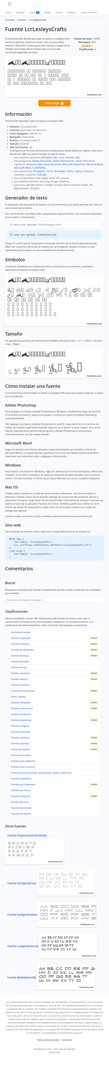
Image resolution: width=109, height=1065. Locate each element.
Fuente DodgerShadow (51, 915)
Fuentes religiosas (20, 796)
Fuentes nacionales (21, 807)
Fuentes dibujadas (20, 702)
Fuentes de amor (20, 802)
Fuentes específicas (21, 778)
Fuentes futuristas (20, 731)
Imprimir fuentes (20, 684)
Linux (61, 157)
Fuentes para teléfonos (23, 761)
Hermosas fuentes (20, 632)
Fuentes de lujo (19, 667)
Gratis (8, 12)
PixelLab (41, 174)
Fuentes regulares (20, 673)
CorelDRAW (38, 167)
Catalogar (20, 12)
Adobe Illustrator (52, 164)
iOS (77, 157)
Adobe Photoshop (42, 160)
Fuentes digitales (20, 743)
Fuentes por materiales (23, 784)
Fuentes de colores (21, 813)
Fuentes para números (23, 766)
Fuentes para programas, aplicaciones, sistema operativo (41, 772)
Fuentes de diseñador (22, 649)
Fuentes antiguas (20, 725)
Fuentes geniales (20, 661)
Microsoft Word (95, 164)
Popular (59, 12)
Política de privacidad (48, 1039)
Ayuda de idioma (89, 12)
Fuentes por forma (21, 790)
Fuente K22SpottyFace (51, 883)
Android (70, 157)
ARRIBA (47, 12)
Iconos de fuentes (20, 749)
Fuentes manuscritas (22, 708)
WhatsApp (59, 171)
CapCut (78, 171)
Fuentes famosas (20, 655)
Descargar (54, 103)
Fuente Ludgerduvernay (52, 946)
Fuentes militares (20, 644)
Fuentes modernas (21, 714)
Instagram (39, 171)
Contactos (67, 1039)
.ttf (30, 147)
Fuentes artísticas (20, 737)
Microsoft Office (22, 167)
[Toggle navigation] (9, 4)
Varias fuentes (18, 696)
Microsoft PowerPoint (73, 164)
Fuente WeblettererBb (51, 977)
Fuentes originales (21, 638)
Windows (47, 157)
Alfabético (72, 12)
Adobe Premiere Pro (63, 160)
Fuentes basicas (19, 679)
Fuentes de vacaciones (23, 690)
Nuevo (34, 12)
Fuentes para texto (21, 755)
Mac (55, 157)
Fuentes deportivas (21, 720)
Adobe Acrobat (34, 164)
